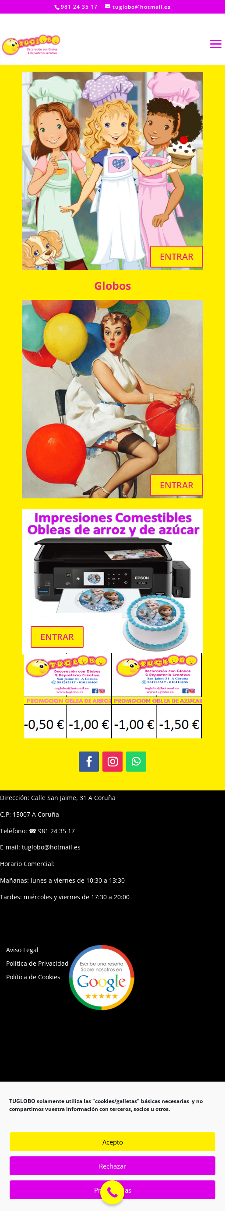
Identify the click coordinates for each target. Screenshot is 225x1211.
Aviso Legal (22, 950)
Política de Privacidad (37, 963)
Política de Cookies (33, 977)
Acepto (112, 1142)
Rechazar (112, 1166)
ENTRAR (176, 256)
